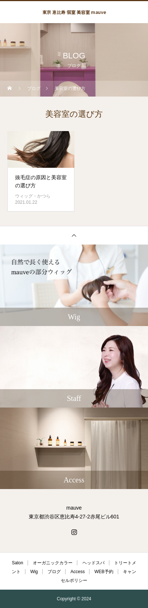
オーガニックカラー (53, 562)
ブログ (54, 571)
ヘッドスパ (93, 562)
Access (77, 571)
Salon (17, 562)
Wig (34, 571)
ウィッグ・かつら (32, 196)
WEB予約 (104, 571)
